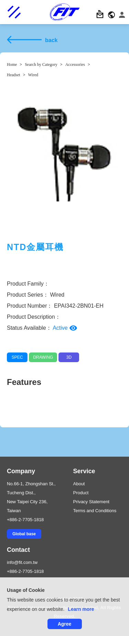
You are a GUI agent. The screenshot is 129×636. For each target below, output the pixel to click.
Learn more (81, 609)
